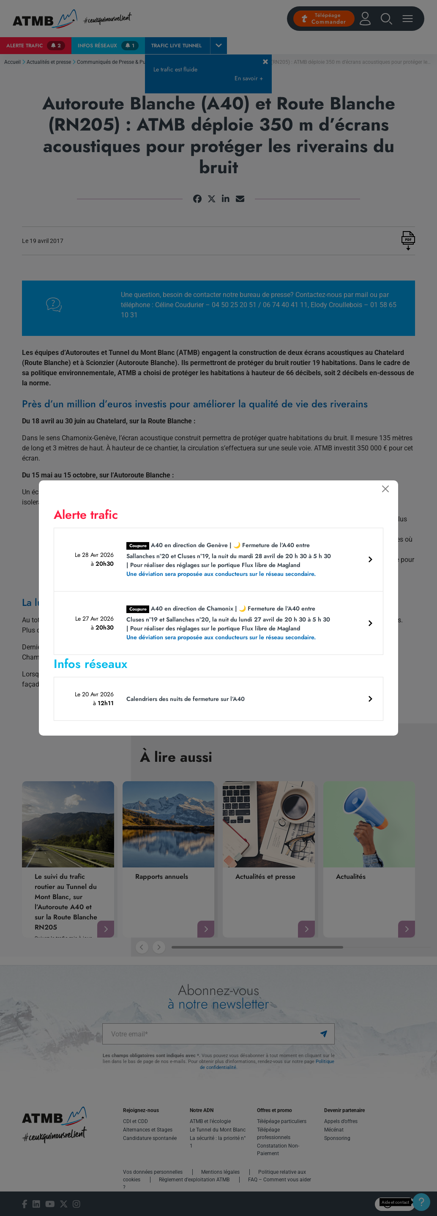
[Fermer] (385, 489)
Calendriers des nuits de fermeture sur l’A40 (185, 699)
